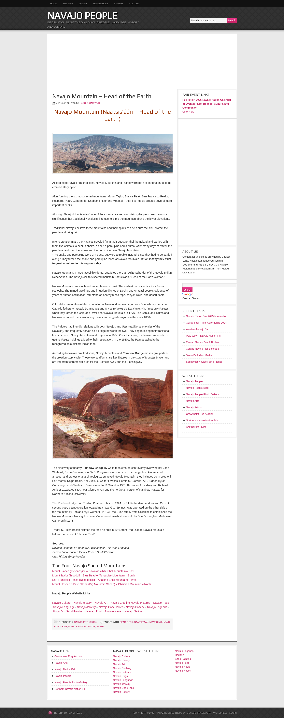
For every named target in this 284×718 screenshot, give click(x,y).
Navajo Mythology (85, 622)
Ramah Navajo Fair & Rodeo (202, 342)
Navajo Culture (61, 602)
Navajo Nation (133, 611)
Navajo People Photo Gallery (70, 682)
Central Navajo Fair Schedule (203, 348)
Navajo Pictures (140, 602)
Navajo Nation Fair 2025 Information (206, 316)
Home (53, 3)
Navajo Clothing (120, 602)
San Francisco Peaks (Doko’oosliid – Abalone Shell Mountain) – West (94, 579)
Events (83, 3)
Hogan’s (58, 611)
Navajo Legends (157, 607)
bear (123, 622)
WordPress (220, 713)
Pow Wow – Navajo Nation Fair (203, 335)
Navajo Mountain (159, 622)
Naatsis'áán (141, 622)
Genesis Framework (199, 713)
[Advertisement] (142, 61)
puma (71, 626)
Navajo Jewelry (86, 607)
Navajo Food (94, 611)
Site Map (68, 3)
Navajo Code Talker (111, 607)
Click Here (188, 111)
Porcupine (60, 626)
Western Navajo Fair (197, 329)
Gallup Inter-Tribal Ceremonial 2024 (206, 322)
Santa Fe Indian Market (199, 355)
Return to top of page (68, 713)
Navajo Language (64, 607)
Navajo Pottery (135, 607)
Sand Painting (74, 611)
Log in (233, 713)
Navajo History (83, 602)
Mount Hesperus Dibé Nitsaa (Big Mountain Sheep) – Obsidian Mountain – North (101, 584)
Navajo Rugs (161, 602)
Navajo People (82, 15)
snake (100, 626)
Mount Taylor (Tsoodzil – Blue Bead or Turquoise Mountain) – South (93, 575)
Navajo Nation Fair (65, 669)
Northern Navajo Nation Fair (70, 688)
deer (130, 622)
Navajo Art (101, 602)
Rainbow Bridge (85, 626)
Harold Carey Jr (89, 103)
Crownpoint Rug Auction (68, 656)
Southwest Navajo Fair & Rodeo (204, 361)
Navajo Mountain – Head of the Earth (101, 96)
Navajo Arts (60, 662)
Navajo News (113, 611)
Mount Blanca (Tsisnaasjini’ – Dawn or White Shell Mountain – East (93, 571)
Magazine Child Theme (169, 713)
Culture (132, 3)
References (100, 3)
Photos (118, 3)
